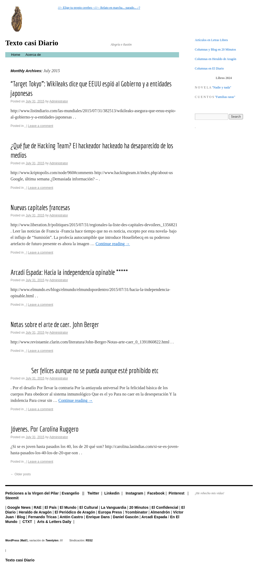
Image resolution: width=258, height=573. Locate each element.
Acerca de (33, 55)
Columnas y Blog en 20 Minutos (215, 49)
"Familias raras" (225, 97)
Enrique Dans (98, 517)
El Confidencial (165, 507)
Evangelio (70, 493)
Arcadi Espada (154, 517)
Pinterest (177, 493)
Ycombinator (136, 512)
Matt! (24, 540)
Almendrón (160, 512)
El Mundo (68, 507)
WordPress (12, 540)
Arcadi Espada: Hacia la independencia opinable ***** (69, 272)
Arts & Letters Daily (54, 522)
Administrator (58, 101)
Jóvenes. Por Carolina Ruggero (44, 428)
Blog (21, 517)
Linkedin (112, 493)
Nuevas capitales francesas (40, 207)
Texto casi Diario (31, 43)
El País (50, 507)
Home (15, 55)
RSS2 (89, 540)
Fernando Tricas (42, 517)
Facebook (156, 493)
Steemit (12, 498)
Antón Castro (71, 517)
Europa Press (110, 512)
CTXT (27, 522)
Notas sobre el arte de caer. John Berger (55, 324)
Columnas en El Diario (209, 68)
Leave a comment (40, 126)
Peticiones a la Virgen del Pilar (32, 493)
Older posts (21, 474)
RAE (38, 507)
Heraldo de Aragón (35, 512)
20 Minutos (138, 507)
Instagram (134, 493)
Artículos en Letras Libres (211, 40)
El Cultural (89, 507)
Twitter (93, 493)
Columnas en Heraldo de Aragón (215, 59)
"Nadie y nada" (221, 87)
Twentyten (52, 540)
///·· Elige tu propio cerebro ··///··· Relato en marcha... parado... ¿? (99, 7)
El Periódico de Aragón (75, 512)
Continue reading (113, 243)
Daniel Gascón (125, 517)
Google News (19, 507)
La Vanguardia (113, 507)
